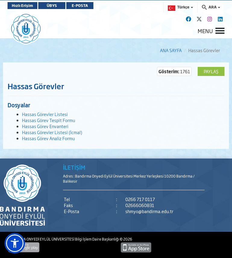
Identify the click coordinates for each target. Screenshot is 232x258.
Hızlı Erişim (22, 5)
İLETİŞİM (74, 167)
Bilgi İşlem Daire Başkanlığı (97, 239)
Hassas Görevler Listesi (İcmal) (52, 132)
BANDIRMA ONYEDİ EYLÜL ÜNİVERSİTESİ (41, 239)
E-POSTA (80, 5)
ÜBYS (52, 5)
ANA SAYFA (171, 50)
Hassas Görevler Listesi (45, 114)
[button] (15, 243)
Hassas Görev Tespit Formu (48, 120)
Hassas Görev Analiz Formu (48, 138)
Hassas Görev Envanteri (45, 126)
